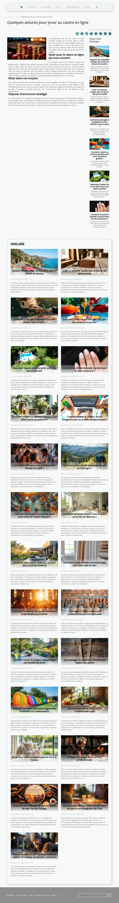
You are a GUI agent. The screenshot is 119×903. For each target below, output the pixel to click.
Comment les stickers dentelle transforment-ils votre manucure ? (100, 216)
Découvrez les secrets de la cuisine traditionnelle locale (85, 710)
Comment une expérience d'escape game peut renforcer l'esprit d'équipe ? (34, 515)
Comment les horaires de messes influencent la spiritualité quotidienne (34, 613)
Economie (31, 7)
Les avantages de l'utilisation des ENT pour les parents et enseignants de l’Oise (84, 807)
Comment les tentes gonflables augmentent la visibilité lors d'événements (34, 710)
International (45, 7)
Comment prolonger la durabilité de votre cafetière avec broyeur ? (99, 123)
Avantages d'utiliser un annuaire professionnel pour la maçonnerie (84, 613)
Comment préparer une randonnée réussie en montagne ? (84, 467)
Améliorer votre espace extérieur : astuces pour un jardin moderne (34, 564)
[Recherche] (92, 895)
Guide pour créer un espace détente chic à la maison (34, 758)
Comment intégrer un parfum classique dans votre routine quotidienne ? (34, 418)
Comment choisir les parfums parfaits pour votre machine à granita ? (99, 155)
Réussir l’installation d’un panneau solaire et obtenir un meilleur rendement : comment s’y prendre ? (34, 857)
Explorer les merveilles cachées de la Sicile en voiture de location (99, 61)
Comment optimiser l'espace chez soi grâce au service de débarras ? (84, 515)
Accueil (9, 17)
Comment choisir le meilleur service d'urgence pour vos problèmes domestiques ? (84, 418)
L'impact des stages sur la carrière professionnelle (84, 758)
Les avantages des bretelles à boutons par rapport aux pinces (85, 661)
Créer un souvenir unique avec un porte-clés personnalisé (99, 91)
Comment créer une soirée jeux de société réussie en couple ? (34, 467)
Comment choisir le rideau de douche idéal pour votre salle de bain (84, 564)
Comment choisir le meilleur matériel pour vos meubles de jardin (34, 661)
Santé (58, 7)
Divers (87, 7)
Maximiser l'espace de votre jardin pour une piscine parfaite (99, 186)
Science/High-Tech (72, 7)
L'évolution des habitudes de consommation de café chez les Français (34, 807)
